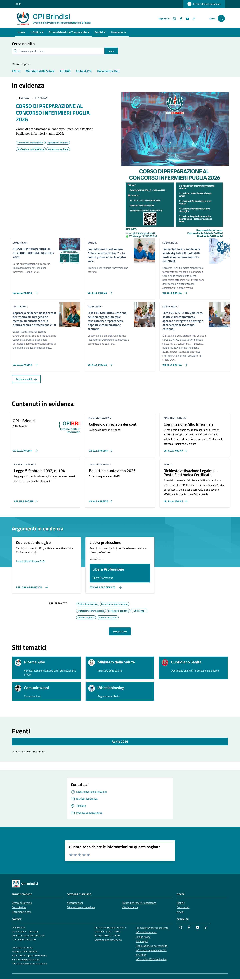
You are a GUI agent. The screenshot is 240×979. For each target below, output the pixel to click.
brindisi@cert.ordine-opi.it (32, 964)
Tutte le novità (26, 379)
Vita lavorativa (130, 907)
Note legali (142, 941)
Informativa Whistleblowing (151, 959)
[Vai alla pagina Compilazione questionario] (99, 291)
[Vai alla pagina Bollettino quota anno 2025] (101, 500)
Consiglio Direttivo (22, 948)
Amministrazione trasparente (152, 928)
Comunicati (183, 907)
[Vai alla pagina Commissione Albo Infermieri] (176, 449)
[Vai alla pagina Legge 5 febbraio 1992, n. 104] (26, 500)
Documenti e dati (21, 912)
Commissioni (19, 907)
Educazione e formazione (81, 907)
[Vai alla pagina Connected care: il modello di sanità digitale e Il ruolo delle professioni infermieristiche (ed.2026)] (174, 291)
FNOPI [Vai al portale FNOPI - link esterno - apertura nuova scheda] (18, 4)
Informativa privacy (146, 932)
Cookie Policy (143, 937)
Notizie (181, 903)
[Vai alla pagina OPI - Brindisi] (24, 449)
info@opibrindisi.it (29, 960)
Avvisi (180, 912)
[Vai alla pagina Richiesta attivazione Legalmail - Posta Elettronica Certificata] (176, 500)
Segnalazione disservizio (108, 940)
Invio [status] (111, 51)
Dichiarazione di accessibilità (152, 946)
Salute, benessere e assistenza (139, 903)
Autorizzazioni (75, 903)
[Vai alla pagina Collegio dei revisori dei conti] (101, 449)
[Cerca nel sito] (221, 18)
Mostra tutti (120, 632)
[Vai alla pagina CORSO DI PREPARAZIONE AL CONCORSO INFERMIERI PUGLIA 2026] (24, 291)
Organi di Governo (22, 903)
